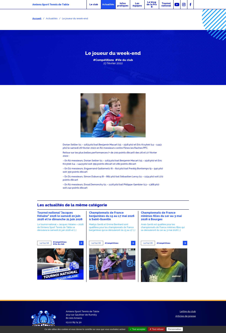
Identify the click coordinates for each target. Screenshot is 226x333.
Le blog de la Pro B (152, 4)
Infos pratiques (122, 4)
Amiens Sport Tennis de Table (50, 4)
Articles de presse (185, 316)
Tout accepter (137, 329)
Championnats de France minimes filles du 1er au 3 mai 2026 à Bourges (161, 216)
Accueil (36, 18)
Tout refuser (157, 329)
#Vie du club (124, 60)
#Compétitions (103, 60)
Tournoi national (166, 4)
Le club (93, 4)
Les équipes (137, 4)
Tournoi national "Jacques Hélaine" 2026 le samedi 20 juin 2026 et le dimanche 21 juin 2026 (59, 216)
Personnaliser (174, 329)
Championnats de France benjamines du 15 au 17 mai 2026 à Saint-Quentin (111, 216)
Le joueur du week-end (75, 18)
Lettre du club (188, 311)
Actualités (108, 4)
